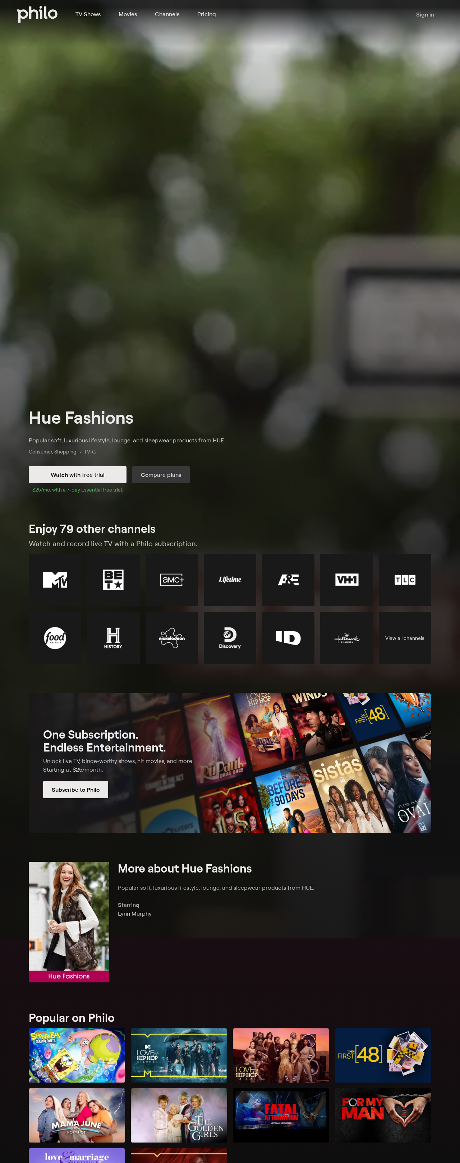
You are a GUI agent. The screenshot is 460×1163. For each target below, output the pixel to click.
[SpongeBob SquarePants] (77, 1055)
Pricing (206, 14)
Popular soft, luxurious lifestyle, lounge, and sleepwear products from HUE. (127, 440)
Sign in (425, 14)
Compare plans (161, 474)
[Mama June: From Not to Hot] (77, 1115)
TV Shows (88, 14)
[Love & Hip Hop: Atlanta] (179, 1055)
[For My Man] (383, 1115)
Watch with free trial (78, 474)
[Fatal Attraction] (281, 1115)
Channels (167, 14)
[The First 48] (383, 1055)
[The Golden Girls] (179, 1115)
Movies (128, 14)
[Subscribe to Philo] (230, 763)
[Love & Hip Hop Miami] (281, 1055)
